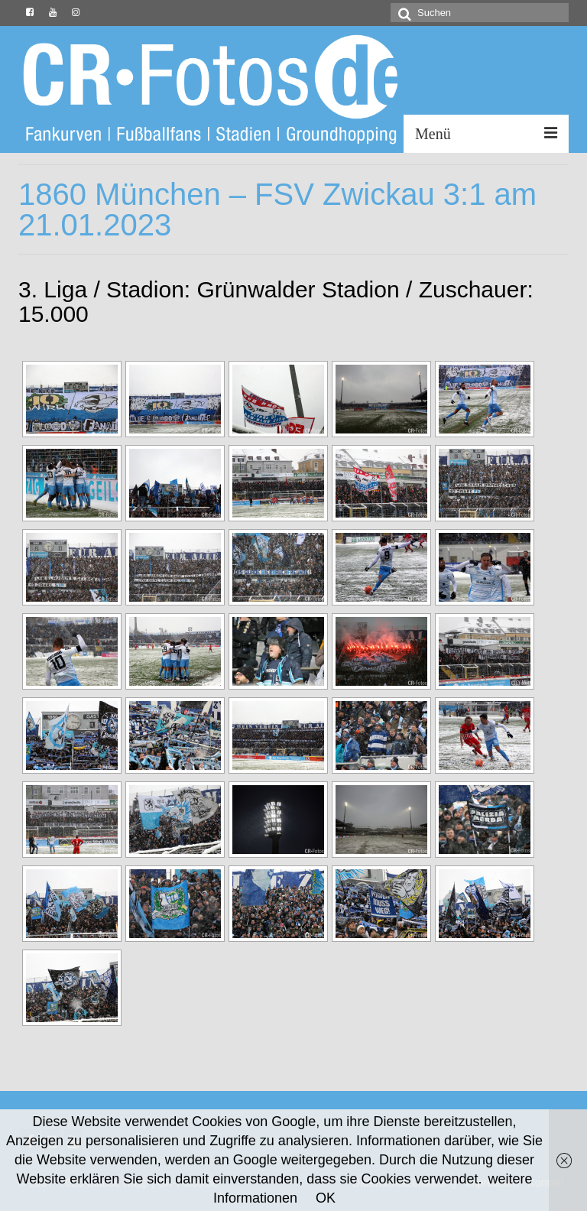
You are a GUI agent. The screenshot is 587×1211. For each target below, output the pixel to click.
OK (326, 1198)
